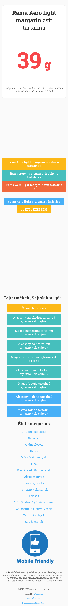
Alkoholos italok (34, 432)
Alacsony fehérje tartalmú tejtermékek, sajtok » (34, 372)
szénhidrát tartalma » (34, 163)
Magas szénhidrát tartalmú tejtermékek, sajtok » (34, 332)
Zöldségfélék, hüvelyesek (34, 509)
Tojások (34, 496)
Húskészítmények (34, 457)
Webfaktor (39, 593)
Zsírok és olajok (34, 515)
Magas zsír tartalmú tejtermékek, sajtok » (34, 359)
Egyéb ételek (34, 521)
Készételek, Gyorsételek (34, 470)
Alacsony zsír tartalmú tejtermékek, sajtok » (34, 345)
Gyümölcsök (34, 444)
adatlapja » (34, 201)
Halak (34, 451)
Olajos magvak (34, 476)
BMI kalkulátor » (34, 598)
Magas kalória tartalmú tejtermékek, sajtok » (34, 411)
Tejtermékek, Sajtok (34, 489)
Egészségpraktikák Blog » (34, 602)
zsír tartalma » (34, 186)
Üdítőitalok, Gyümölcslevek (34, 502)
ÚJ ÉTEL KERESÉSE (34, 209)
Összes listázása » (34, 308)
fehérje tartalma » (34, 175)
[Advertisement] (34, 258)
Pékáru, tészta (34, 483)
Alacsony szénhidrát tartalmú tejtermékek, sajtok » (34, 319)
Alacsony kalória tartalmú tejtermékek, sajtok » (34, 398)
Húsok (34, 464)
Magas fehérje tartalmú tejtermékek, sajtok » (34, 385)
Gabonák (34, 438)
